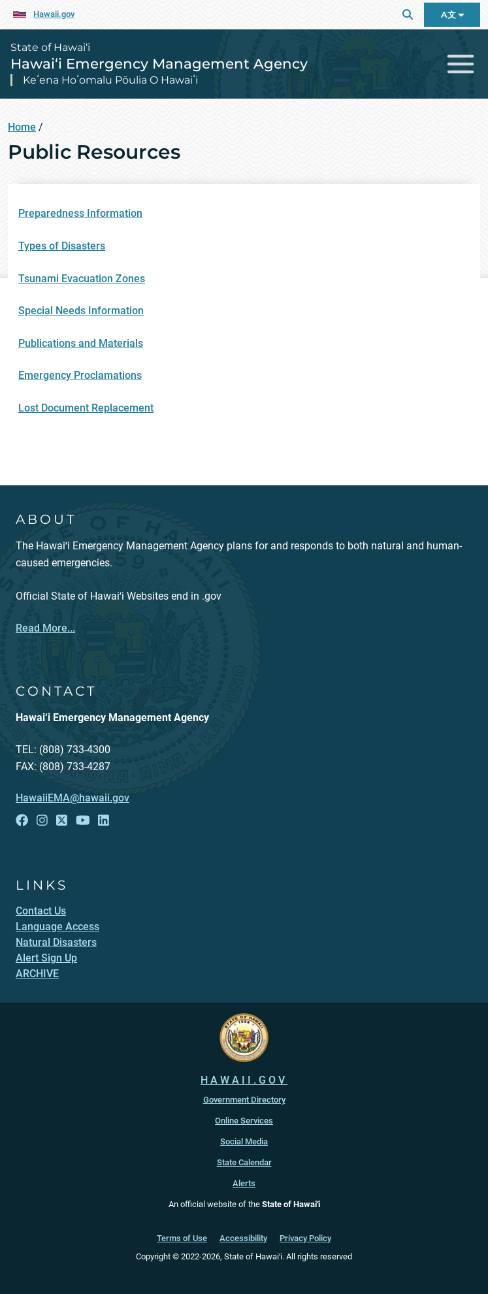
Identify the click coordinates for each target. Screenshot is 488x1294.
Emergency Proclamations (80, 375)
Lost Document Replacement (86, 408)
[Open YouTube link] (83, 820)
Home (22, 127)
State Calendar (244, 1162)
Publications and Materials (80, 343)
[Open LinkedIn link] (103, 820)
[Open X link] (61, 820)
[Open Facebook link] (22, 820)
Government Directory (244, 1100)
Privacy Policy (305, 1238)
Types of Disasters (61, 246)
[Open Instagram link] (42, 820)
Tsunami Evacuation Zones (81, 278)
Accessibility (243, 1238)
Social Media (244, 1141)
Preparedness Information (80, 213)
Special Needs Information (81, 310)
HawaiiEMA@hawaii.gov (72, 798)
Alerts (244, 1183)
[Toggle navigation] (461, 63)
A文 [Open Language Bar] (452, 15)
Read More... (45, 628)
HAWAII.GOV (244, 1080)
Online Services (244, 1120)
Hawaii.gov (53, 14)
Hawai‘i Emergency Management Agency (159, 63)
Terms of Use (182, 1238)
